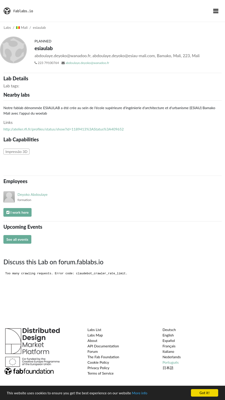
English (168, 335)
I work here (17, 212)
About (92, 340)
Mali (21, 27)
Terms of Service (100, 373)
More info (139, 393)
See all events (17, 239)
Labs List (94, 329)
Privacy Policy (98, 368)
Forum (92, 351)
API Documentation (103, 346)
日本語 (168, 368)
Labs (7, 27)
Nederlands (172, 357)
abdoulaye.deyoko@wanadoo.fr (87, 63)
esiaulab (39, 27)
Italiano (168, 351)
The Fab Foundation (103, 357)
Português (171, 362)
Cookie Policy (98, 362)
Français (169, 346)
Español (169, 340)
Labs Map (95, 335)
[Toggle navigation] (215, 11)
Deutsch (169, 329)
